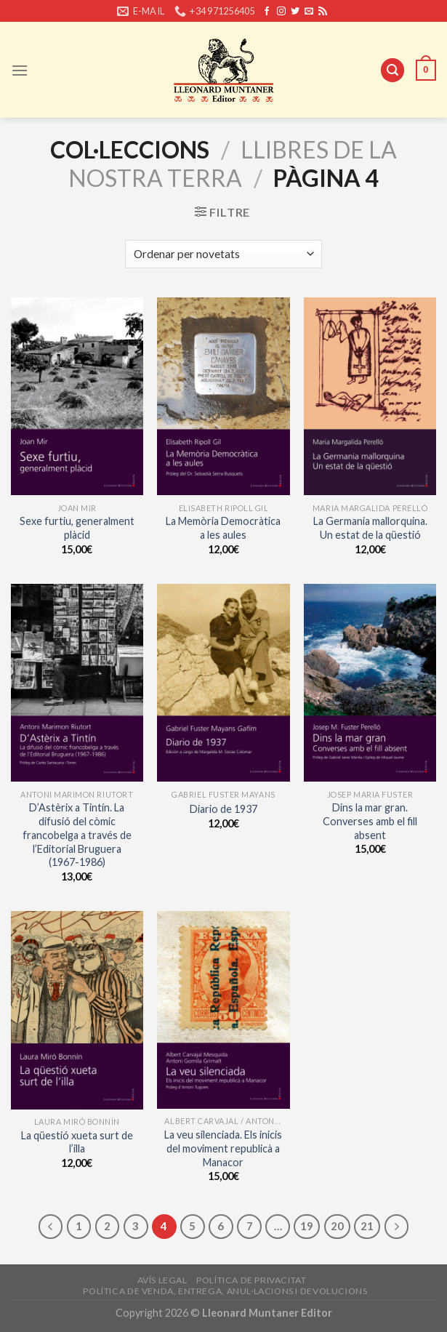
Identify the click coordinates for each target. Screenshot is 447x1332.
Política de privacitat (251, 1280)
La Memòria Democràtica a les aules (223, 528)
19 (306, 1225)
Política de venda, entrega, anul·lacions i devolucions (225, 1290)
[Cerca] (392, 70)
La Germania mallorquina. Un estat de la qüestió (370, 528)
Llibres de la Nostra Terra (232, 163)
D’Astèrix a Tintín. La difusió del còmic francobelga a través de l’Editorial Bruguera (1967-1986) (77, 834)
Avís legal (162, 1280)
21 (367, 1225)
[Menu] (19, 70)
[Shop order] (223, 254)
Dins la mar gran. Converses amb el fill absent (370, 820)
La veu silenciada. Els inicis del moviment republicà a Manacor (223, 1148)
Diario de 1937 (223, 809)
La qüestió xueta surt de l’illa (77, 1142)
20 (337, 1225)
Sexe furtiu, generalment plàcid (77, 528)
